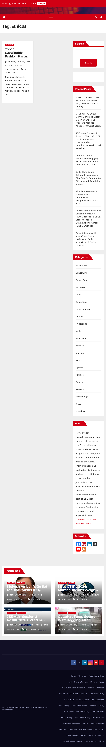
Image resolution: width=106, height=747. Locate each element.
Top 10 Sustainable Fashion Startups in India (17, 54)
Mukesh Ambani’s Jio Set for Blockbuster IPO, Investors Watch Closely (27, 590)
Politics (80, 375)
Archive (91, 688)
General (80, 316)
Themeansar (7, 710)
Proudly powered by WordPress (16, 707)
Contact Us (69, 700)
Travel (79, 404)
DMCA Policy (68, 712)
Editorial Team (98, 712)
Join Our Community (68, 729)
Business (80, 287)
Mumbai (80, 353)
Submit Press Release (72, 741)
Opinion (80, 367)
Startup (80, 389)
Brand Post (82, 280)
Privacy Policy (72, 735)
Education (81, 302)
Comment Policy (97, 694)
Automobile (82, 265)
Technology (82, 396)
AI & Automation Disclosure (74, 688)
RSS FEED (99, 735)
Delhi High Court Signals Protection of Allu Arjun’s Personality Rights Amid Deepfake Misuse (88, 178)
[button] (96, 17)
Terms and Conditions (94, 741)
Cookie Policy (63, 706)
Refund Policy (87, 735)
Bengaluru (81, 273)
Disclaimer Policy (96, 706)
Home (73, 676)
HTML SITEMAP (97, 723)
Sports (79, 382)
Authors (100, 688)
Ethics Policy (66, 717)
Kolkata (80, 345)
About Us (82, 676)
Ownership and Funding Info (91, 729)
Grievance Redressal (71, 723)
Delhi (78, 294)
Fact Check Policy (82, 717)
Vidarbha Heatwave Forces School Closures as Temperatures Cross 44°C (87, 197)
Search (79, 43)
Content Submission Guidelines (90, 700)
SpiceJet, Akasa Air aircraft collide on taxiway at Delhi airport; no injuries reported (86, 239)
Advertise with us (96, 676)
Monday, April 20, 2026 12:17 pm (75, 595)
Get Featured (98, 717)
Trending (9, 45)
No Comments (37, 599)
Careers (83, 694)
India (78, 331)
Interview (81, 338)
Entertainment (84, 309)
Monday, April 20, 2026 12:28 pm (25, 595)
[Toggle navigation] (50, 17)
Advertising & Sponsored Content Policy (86, 682)
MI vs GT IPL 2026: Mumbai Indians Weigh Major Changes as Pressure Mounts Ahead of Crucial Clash (88, 119)
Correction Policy (79, 706)
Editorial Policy (82, 712)
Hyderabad (82, 324)
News (79, 360)
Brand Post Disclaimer (68, 694)
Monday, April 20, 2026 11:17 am (75, 625)
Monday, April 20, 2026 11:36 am (24, 625)
